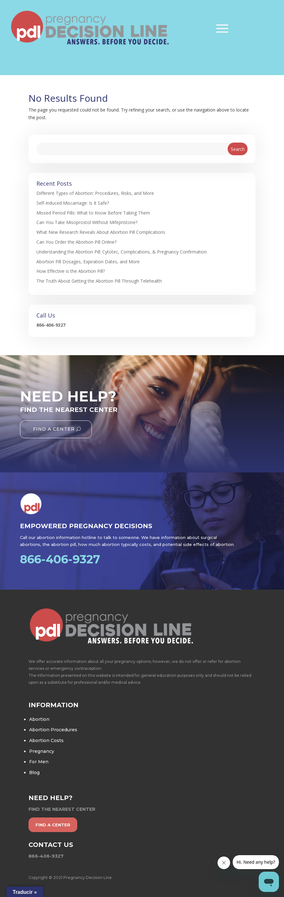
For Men (38, 762)
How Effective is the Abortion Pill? (70, 271)
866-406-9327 (51, 325)
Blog (34, 772)
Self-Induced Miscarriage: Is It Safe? (72, 203)
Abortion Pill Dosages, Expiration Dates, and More (88, 262)
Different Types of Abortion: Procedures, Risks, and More (95, 193)
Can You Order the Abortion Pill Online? (76, 242)
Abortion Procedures (53, 730)
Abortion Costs (46, 740)
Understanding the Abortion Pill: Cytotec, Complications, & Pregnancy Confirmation (121, 252)
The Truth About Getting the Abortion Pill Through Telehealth (99, 281)
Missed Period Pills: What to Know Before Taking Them (93, 213)
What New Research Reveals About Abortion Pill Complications (100, 232)
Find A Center (54, 429)
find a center (52, 824)
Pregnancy (41, 751)
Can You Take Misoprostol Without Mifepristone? (86, 222)
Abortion (39, 719)
